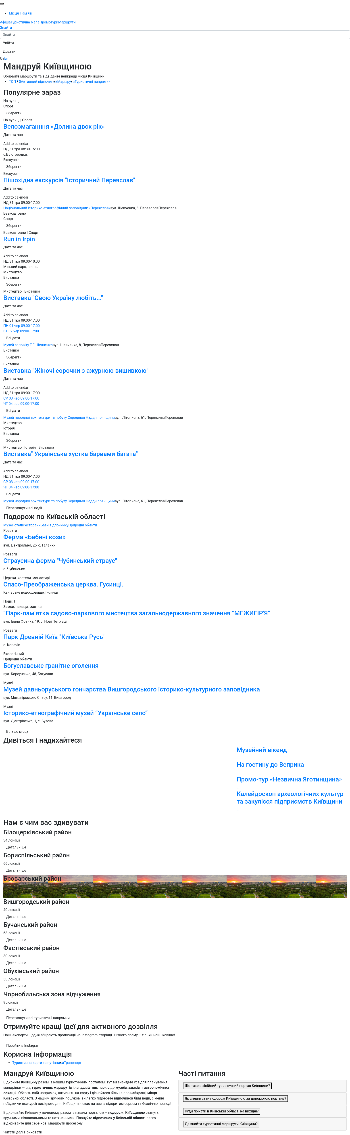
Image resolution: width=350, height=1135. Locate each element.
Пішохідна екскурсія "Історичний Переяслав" (69, 180)
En (6, 58)
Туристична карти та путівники (38, 1063)
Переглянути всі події (24, 508)
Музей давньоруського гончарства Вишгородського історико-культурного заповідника (131, 689)
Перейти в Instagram (23, 1045)
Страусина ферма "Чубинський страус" (60, 560)
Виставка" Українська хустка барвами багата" (70, 454)
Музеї (8, 525)
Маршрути (67, 22)
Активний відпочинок (39, 82)
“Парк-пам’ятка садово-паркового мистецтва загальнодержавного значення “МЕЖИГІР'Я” (136, 613)
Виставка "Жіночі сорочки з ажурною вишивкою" (75, 370)
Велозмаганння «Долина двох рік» (54, 126)
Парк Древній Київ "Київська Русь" (53, 637)
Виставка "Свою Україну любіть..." (53, 298)
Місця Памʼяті (20, 13)
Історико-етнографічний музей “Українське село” (75, 713)
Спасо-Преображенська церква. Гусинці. (63, 584)
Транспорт (72, 1063)
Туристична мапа (25, 22)
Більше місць (17, 731)
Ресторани (32, 525)
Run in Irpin (19, 239)
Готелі (18, 525)
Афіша (5, 22)
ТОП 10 (15, 82)
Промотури (49, 22)
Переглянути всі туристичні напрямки (38, 1018)
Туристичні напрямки (93, 82)
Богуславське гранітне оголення (51, 665)
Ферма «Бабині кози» (34, 537)
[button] (8, 43)
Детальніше (16, 847)
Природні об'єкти (82, 525)
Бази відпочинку (55, 525)
